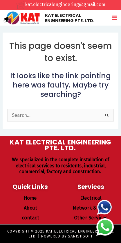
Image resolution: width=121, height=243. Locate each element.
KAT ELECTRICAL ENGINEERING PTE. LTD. (69, 18)
